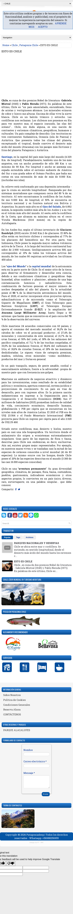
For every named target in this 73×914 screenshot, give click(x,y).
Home (5, 45)
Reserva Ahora (11, 709)
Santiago (6, 156)
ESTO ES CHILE (11, 51)
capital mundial (41, 266)
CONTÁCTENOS (12, 714)
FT (38, 842)
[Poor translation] (10, 863)
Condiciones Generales (16, 704)
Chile (15, 45)
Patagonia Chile (28, 45)
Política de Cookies (14, 699)
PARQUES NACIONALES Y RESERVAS (36, 543)
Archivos (29, 537)
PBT (42, 842)
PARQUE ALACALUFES (16, 730)
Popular (7, 537)
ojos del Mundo (16, 266)
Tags (18, 537)
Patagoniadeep (35, 834)
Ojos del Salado (51, 206)
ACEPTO (42, 26)
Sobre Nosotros (12, 695)
